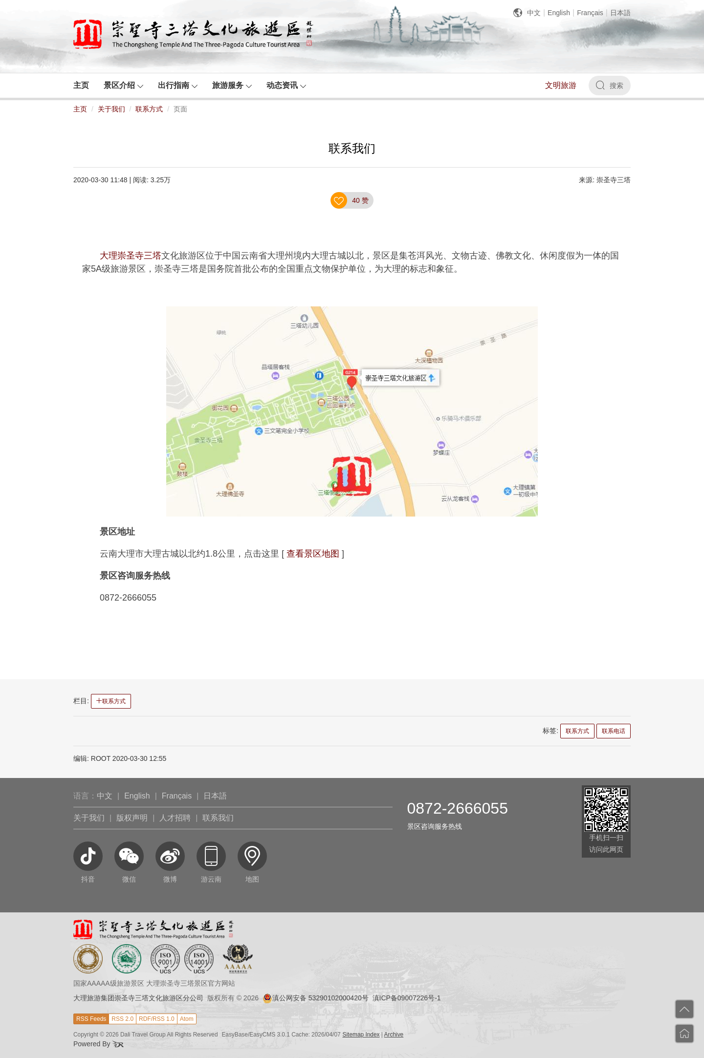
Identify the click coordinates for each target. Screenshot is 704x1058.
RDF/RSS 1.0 (157, 1018)
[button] (123, 85)
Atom (187, 1018)
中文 (534, 13)
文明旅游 (560, 85)
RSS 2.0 (122, 1018)
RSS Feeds (91, 1018)
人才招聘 (175, 818)
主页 (80, 109)
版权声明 (132, 818)
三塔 (152, 255)
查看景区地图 (312, 554)
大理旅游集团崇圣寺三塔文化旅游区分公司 (138, 998)
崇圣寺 (130, 255)
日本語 (620, 13)
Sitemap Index (361, 1034)
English (559, 13)
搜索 (609, 85)
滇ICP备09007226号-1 (407, 998)
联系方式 (149, 109)
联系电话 (613, 731)
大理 (108, 255)
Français (590, 13)
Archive (394, 1034)
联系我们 (218, 818)
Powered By (98, 1044)
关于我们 (111, 109)
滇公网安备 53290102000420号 (316, 998)
